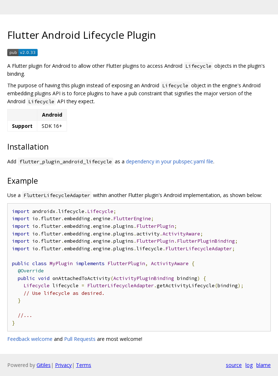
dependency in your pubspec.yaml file (169, 161)
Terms (83, 365)
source (234, 365)
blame (263, 365)
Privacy (63, 365)
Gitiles (44, 365)
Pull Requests (80, 338)
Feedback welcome (29, 338)
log (249, 365)
